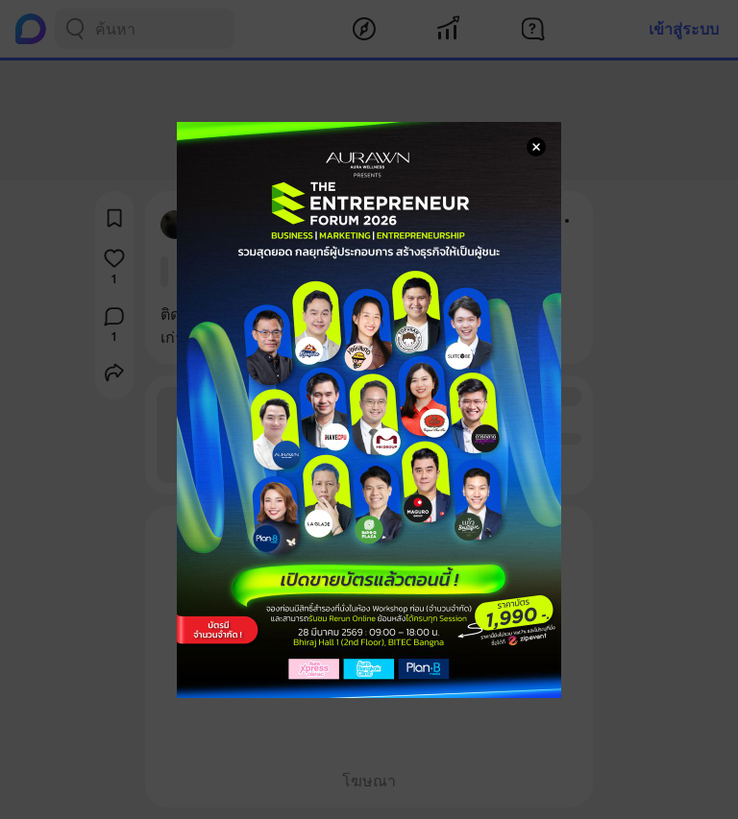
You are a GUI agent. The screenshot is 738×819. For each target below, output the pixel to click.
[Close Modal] (536, 147)
